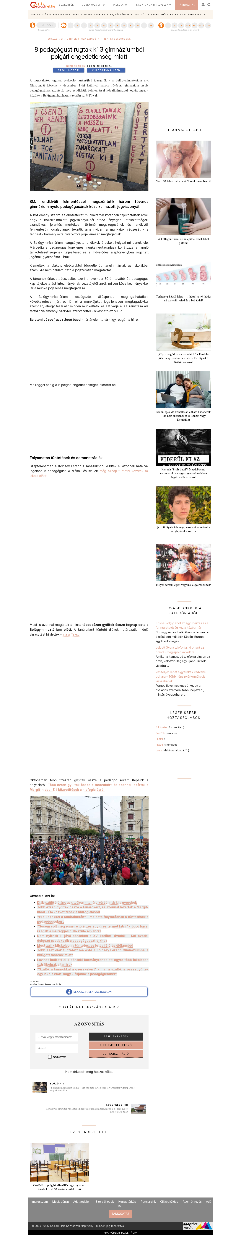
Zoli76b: (167, 733)
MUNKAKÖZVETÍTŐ (93, 5)
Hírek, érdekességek (116, 39)
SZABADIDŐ (158, 14)
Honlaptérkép (127, 1201)
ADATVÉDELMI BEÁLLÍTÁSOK (121, 1232)
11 (144, 25)
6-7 (195, 25)
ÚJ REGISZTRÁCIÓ (116, 1053)
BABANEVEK (195, 14)
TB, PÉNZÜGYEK (120, 14)
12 (151, 25)
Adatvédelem (82, 1201)
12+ (208, 25)
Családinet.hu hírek (62, 39)
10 (137, 25)
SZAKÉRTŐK (66, 5)
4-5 (188, 25)
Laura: (172, 750)
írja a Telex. (71, 634)
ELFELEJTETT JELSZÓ (116, 1045)
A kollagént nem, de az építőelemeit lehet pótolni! (183, 241)
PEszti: (161, 738)
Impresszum (39, 1201)
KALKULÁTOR (121, 5)
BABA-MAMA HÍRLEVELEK (152, 5)
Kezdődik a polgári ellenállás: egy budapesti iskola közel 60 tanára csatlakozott (59, 1187)
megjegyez (59, 1056)
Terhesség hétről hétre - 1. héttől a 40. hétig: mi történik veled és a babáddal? (183, 298)
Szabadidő (88, 39)
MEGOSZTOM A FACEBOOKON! (89, 992)
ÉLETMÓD (140, 14)
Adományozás (192, 1201)
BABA (76, 14)
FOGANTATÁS (39, 14)
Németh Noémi (76, 66)
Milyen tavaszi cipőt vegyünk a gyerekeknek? (183, 585)
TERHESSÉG (60, 14)
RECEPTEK (176, 14)
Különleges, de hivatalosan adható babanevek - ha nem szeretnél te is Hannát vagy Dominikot (183, 415)
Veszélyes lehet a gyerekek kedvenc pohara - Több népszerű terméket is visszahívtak (181, 676)
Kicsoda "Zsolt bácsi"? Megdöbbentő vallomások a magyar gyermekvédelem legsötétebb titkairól (183, 473)
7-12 (201, 25)
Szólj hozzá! (68, 70)
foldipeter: (170, 727)
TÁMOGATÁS (187, 5)
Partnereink (148, 1201)
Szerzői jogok (105, 1201)
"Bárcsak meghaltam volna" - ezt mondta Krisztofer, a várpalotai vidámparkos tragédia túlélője (92, 1089)
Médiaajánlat (60, 1201)
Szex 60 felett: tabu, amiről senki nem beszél (183, 181)
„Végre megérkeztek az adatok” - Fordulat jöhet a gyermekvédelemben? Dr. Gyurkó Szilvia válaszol (183, 358)
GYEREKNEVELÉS (94, 14)
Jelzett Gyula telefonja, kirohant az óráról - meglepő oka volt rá (183, 529)
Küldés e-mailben (106, 70)
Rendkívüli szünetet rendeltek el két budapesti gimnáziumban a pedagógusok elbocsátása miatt (87, 1110)
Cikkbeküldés (169, 1201)
